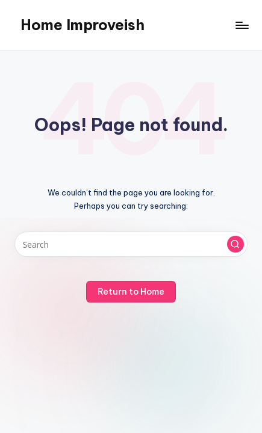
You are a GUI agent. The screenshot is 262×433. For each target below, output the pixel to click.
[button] (235, 244)
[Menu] (241, 25)
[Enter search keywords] (131, 244)
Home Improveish (82, 25)
